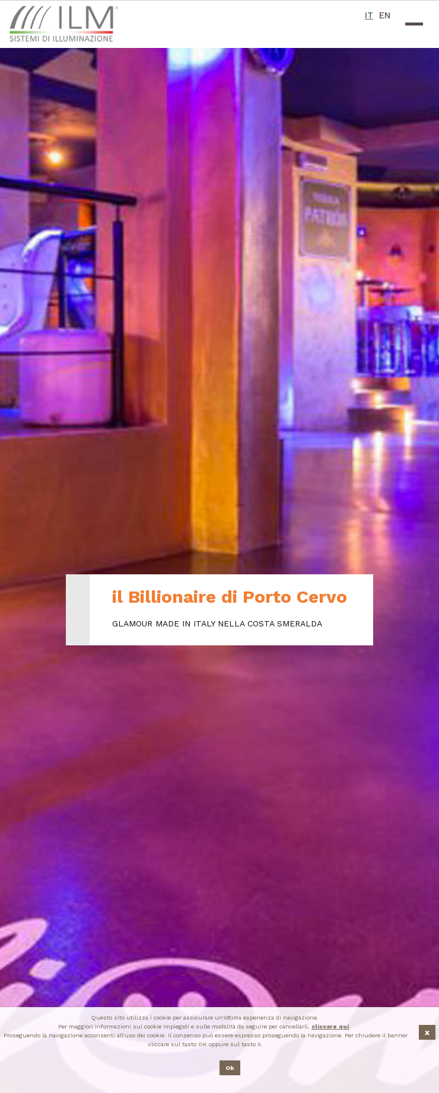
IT (369, 15)
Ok (229, 1068)
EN (384, 15)
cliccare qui (330, 1026)
